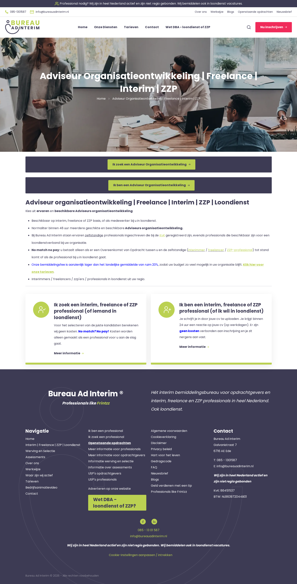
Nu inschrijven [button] (273, 27)
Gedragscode (161, 461)
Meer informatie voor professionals (114, 449)
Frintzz (103, 403)
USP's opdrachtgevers (104, 473)
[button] (148, 3)
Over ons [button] (201, 12)
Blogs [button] (230, 12)
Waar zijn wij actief (39, 475)
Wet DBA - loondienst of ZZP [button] (188, 27)
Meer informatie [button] (69, 353)
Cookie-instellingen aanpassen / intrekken (140, 555)
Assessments (35, 457)
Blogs (155, 479)
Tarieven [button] (131, 27)
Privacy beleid (161, 449)
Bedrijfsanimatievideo (41, 487)
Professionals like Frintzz (169, 491)
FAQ (154, 467)
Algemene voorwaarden (169, 431)
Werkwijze (32, 469)
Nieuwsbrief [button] (284, 12)
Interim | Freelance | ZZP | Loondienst (52, 445)
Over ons (32, 463)
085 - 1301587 (227, 460)
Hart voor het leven (165, 455)
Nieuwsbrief (159, 473)
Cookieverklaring (163, 437)
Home (29, 439)
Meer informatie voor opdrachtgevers (116, 455)
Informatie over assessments (110, 467)
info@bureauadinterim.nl (235, 466)
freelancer (216, 250)
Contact (31, 493)
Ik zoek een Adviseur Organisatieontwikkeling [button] (151, 164)
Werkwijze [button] (217, 12)
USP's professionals (102, 479)
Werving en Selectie (40, 451)
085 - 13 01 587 (148, 530)
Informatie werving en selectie (111, 461)
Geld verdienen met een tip (171, 485)
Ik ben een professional (105, 431)
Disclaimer (159, 443)
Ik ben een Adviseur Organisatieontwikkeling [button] (151, 185)
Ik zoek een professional (106, 437)
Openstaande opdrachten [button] (255, 12)
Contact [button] (152, 27)
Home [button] (82, 27)
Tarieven (32, 481)
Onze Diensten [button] (105, 27)
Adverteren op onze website (109, 488)
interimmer (196, 250)
